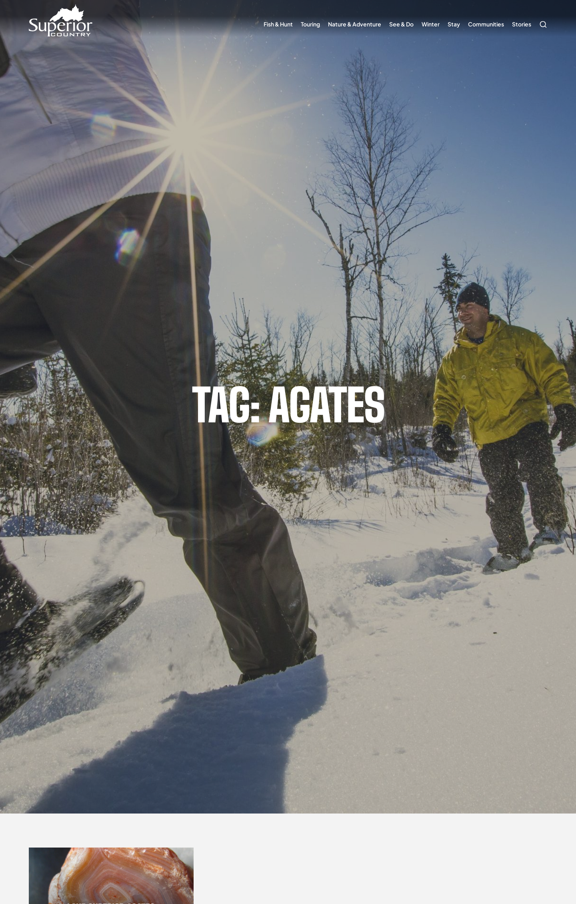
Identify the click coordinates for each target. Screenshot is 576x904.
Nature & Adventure (354, 24)
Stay (454, 24)
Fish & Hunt (278, 24)
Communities (486, 24)
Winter (431, 24)
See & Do (401, 24)
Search (541, 20)
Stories (521, 24)
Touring (310, 24)
